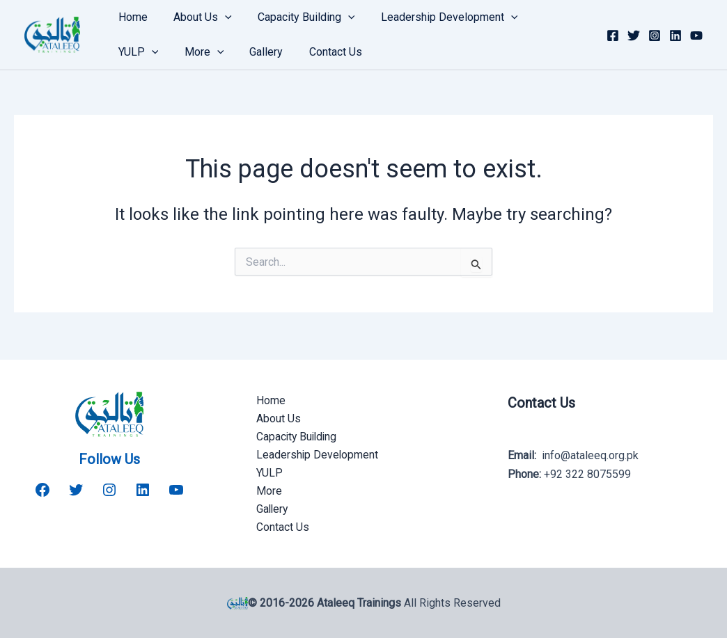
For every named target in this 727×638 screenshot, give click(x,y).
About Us (197, 17)
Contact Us (260, 51)
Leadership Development (436, 17)
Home (131, 17)
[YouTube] (696, 35)
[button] (219, 17)
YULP (547, 17)
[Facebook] (613, 35)
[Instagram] (654, 35)
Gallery (195, 51)
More (136, 52)
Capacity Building (297, 17)
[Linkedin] (675, 35)
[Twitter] (633, 35)
